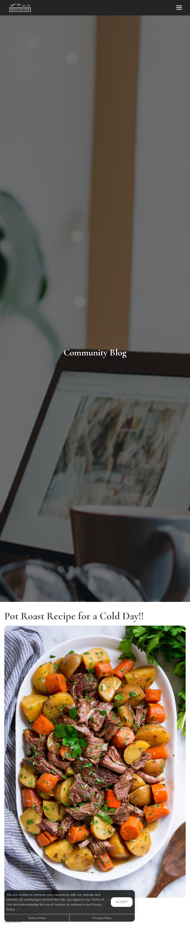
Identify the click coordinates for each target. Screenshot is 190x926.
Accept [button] (122, 902)
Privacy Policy (102, 918)
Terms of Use (36, 918)
